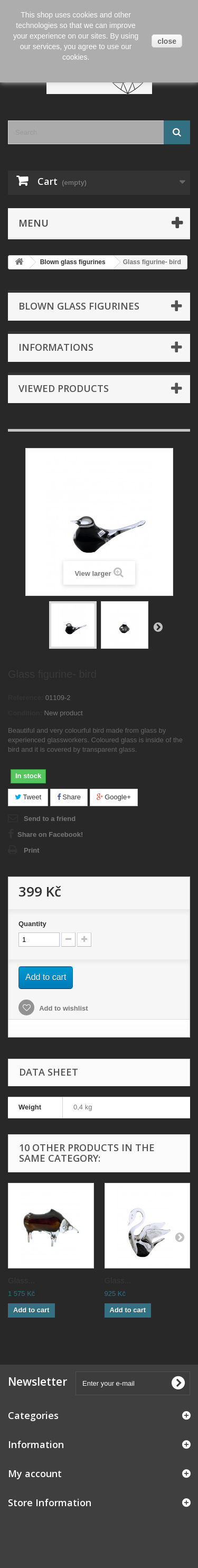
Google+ (114, 797)
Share (69, 797)
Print (32, 850)
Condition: (25, 713)
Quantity (32, 924)
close (166, 41)
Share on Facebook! (50, 834)
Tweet (28, 797)
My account (35, 1473)
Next (158, 626)
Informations (55, 347)
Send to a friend (50, 819)
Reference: (25, 698)
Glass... (21, 1280)
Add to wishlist (62, 1008)
